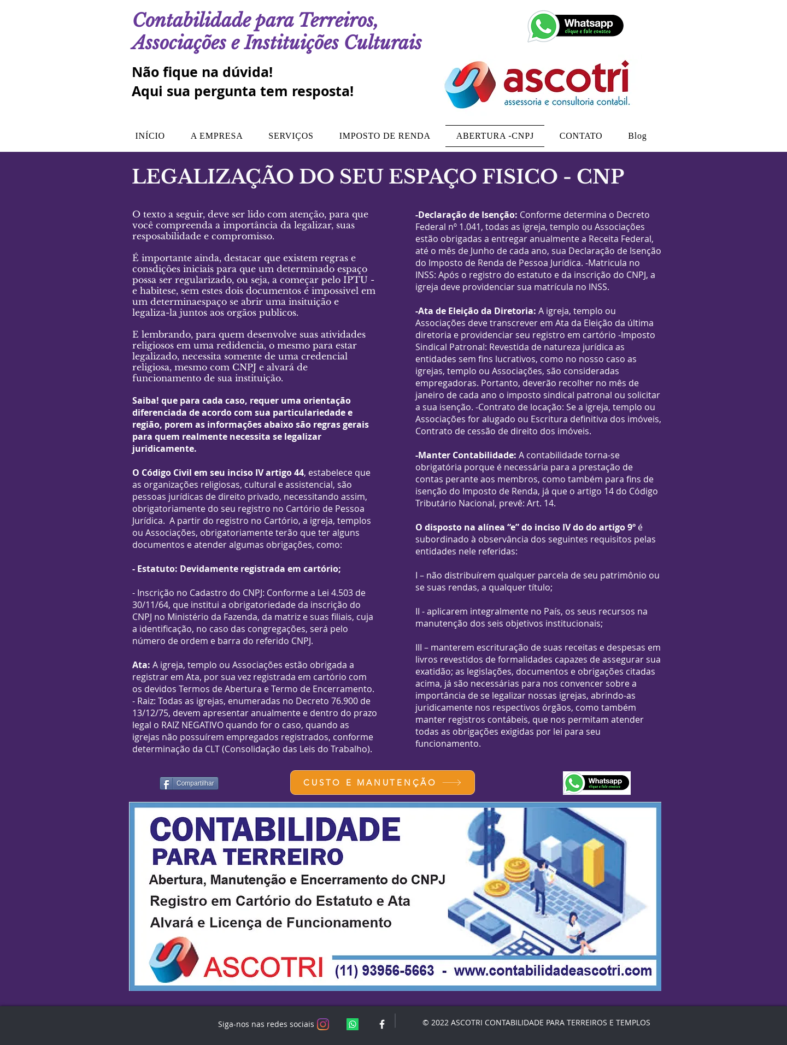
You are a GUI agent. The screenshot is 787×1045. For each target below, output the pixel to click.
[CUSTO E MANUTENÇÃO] (382, 782)
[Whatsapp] (352, 1024)
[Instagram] (323, 1024)
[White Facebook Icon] (382, 1024)
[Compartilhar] (189, 783)
